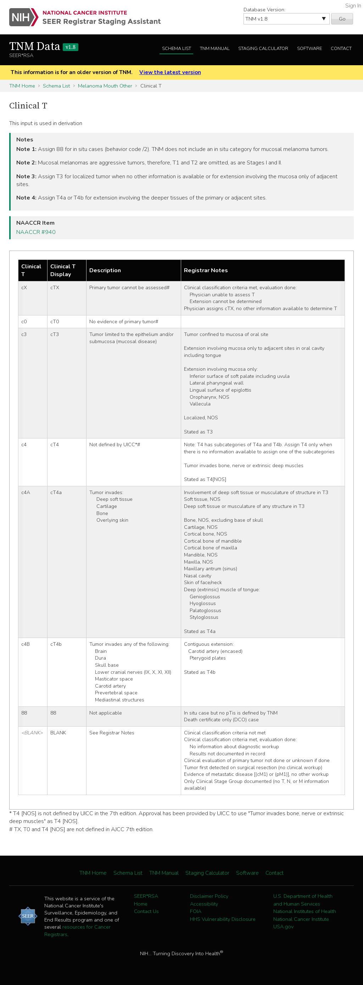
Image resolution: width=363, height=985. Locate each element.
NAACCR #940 (36, 232)
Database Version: (264, 9)
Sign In (353, 6)
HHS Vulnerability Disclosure (223, 919)
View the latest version (170, 72)
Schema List (176, 48)
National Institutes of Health (304, 911)
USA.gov (283, 926)
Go (342, 18)
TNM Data (43, 47)
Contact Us (146, 911)
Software (309, 48)
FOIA (195, 911)
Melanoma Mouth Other (105, 85)
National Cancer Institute (301, 919)
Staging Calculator (263, 48)
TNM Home (22, 85)
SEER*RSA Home (146, 899)
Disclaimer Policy (209, 896)
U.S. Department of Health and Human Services (303, 899)
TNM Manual (215, 48)
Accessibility (204, 903)
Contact (341, 48)
